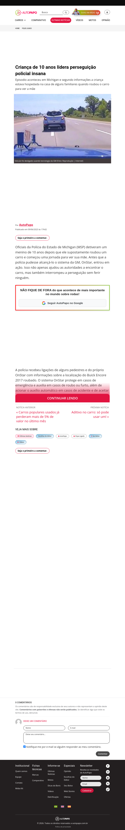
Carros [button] (20, 20)
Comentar (102, 753)
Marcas (35, 774)
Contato (18, 782)
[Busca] (51, 12)
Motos (50, 780)
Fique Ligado (27, 28)
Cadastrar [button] (87, 790)
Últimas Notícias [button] (60, 20)
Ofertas (67, 797)
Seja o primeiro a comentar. (32, 237)
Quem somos (21, 771)
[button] (66, 12)
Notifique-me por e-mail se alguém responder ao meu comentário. (62, 746)
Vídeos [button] (79, 20)
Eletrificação (53, 797)
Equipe (18, 776)
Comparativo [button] (38, 20)
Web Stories (69, 791)
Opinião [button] (106, 20)
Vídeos (21, 442)
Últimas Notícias (25, 436)
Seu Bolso (95, 436)
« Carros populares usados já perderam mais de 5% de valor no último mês (37, 416)
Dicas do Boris (54, 785)
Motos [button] (92, 20)
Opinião (67, 771)
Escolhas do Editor (44, 436)
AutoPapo (26, 225)
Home (17, 28)
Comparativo (38, 780)
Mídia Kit (19, 788)
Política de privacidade (63, 827)
